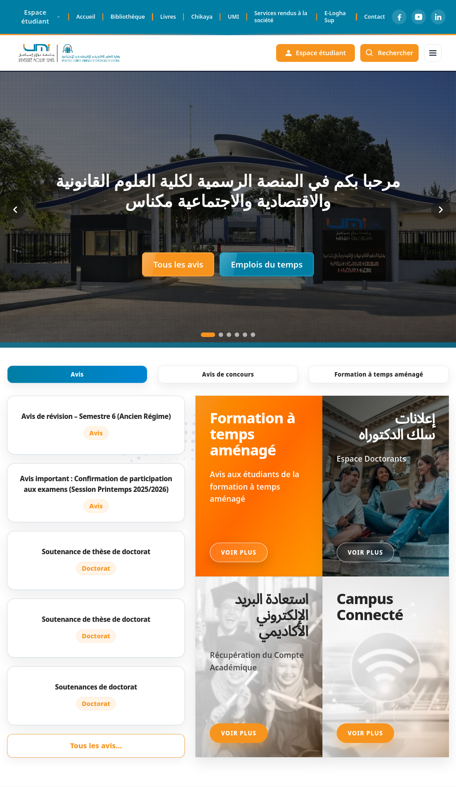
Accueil (85, 16)
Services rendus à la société (280, 16)
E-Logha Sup (335, 16)
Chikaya (201, 16)
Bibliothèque (127, 16)
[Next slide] (441, 209)
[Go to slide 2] (221, 335)
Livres (168, 16)
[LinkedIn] (438, 17)
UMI (233, 16)
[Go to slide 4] (237, 335)
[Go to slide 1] (208, 335)
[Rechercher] (389, 53)
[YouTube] (418, 17)
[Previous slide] (15, 209)
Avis (77, 374)
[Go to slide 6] (253, 335)
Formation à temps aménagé (378, 374)
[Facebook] (399, 17)
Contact (374, 16)
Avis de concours (228, 374)
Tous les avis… (96, 745)
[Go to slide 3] (229, 335)
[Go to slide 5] (245, 335)
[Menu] (433, 53)
